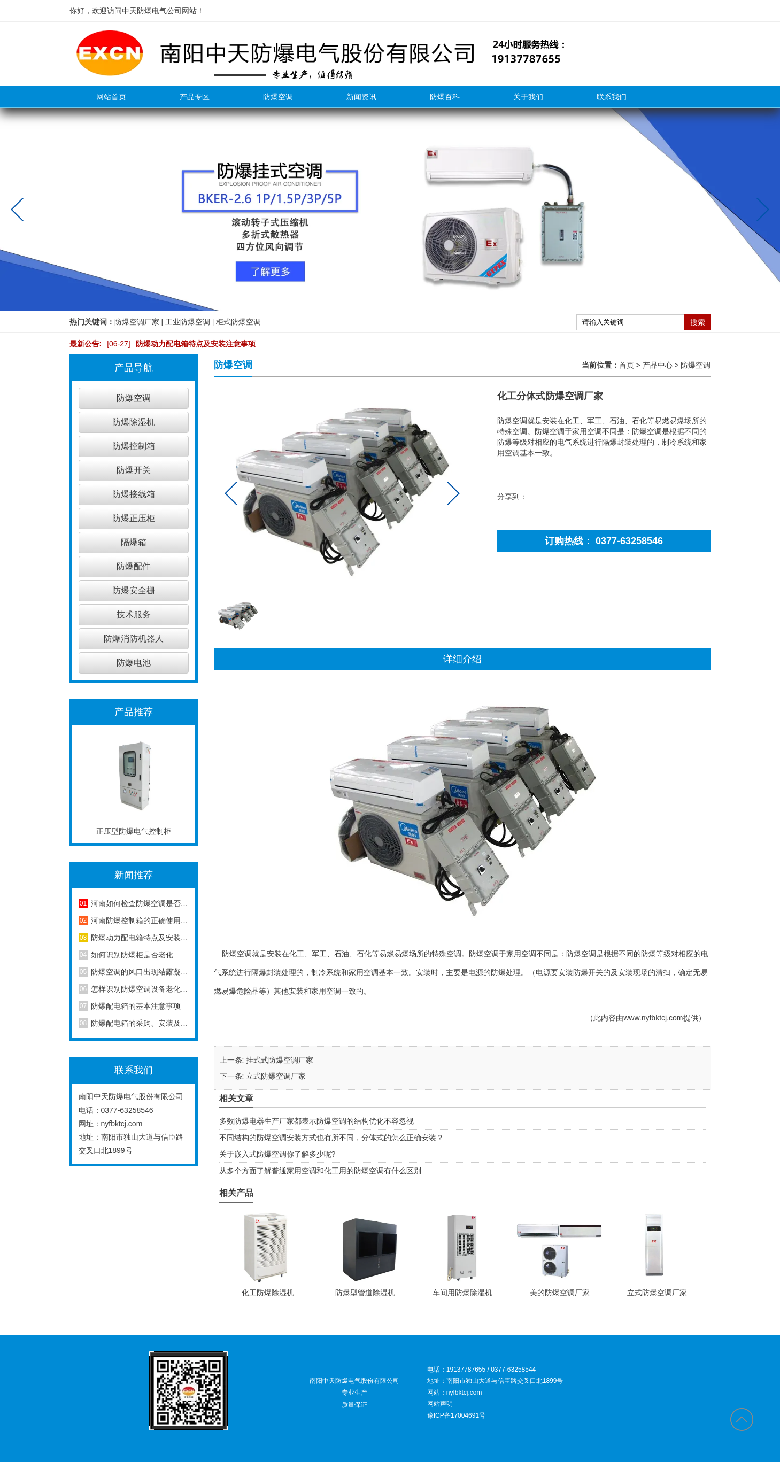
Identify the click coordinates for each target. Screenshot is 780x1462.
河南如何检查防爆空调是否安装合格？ (140, 903)
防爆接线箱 (133, 494)
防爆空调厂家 (136, 322)
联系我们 (612, 96)
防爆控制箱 (133, 446)
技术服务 (134, 614)
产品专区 (195, 96)
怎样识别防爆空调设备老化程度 (140, 989)
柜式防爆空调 (238, 322)
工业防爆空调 (187, 322)
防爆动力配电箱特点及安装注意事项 (179, 343)
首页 (626, 365)
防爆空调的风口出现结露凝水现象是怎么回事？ (140, 972)
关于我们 (528, 96)
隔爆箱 (133, 542)
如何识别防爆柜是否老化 (132, 954)
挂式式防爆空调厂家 (279, 1060)
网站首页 (111, 96)
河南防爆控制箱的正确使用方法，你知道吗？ (140, 920)
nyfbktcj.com (122, 1123)
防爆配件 (134, 566)
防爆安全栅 (133, 590)
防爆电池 (134, 662)
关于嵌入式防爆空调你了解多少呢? (277, 1154)
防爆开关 (134, 470)
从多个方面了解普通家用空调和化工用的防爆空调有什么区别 (320, 1170)
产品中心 (658, 365)
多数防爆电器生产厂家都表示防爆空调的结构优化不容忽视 (316, 1121)
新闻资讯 (361, 96)
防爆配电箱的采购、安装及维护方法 (140, 1023)
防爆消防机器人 (134, 638)
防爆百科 (445, 96)
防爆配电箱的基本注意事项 (136, 1006)
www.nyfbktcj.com (653, 1018)
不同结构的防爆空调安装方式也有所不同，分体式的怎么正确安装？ (331, 1137)
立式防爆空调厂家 (276, 1076)
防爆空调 (278, 96)
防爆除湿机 (133, 422)
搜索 (697, 322)
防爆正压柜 (133, 518)
